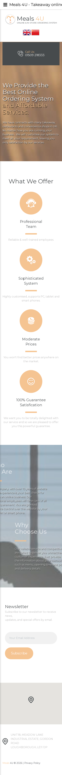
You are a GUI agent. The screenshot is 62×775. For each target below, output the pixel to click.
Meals (37, 19)
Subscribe (19, 653)
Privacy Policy (32, 763)
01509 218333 (34, 55)
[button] (31, 700)
